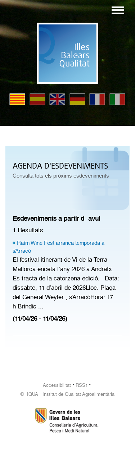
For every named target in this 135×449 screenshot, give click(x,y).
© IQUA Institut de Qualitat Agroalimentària (67, 394)
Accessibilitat (57, 385)
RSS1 (82, 385)
